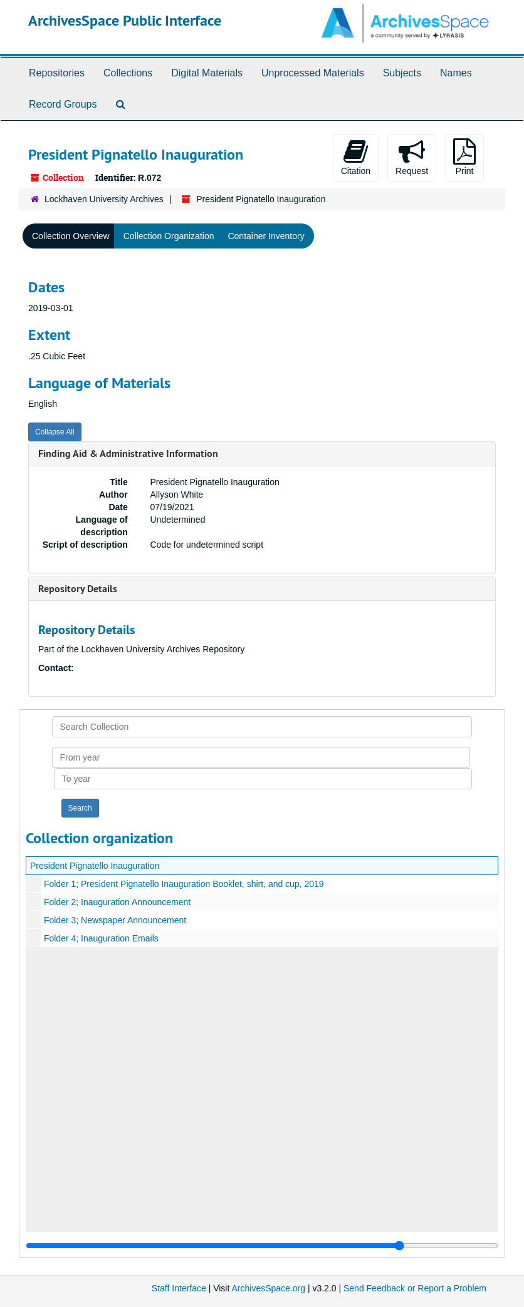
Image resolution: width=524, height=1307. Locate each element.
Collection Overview (71, 236)
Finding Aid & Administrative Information (128, 453)
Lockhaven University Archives (104, 199)
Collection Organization (168, 236)
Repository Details (77, 588)
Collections (127, 73)
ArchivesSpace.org (268, 1288)
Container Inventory (266, 236)
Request (412, 157)
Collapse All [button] (55, 432)
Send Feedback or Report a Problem (414, 1288)
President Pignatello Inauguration (94, 866)
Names (456, 73)
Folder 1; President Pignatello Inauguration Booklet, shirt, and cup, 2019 (184, 884)
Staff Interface (179, 1288)
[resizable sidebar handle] (262, 1246)
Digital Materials (207, 73)
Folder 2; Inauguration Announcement (117, 902)
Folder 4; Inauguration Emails (101, 938)
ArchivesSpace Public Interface (124, 20)
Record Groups (63, 104)
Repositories (57, 73)
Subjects (402, 73)
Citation (355, 157)
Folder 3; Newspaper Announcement (115, 920)
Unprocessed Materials (312, 73)
